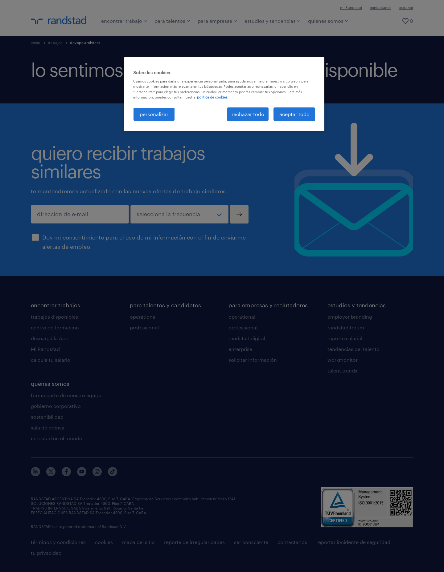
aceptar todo (294, 114)
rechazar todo (248, 114)
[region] (224, 94)
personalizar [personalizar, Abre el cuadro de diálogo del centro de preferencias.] (154, 114)
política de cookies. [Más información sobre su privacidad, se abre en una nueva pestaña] (212, 97)
